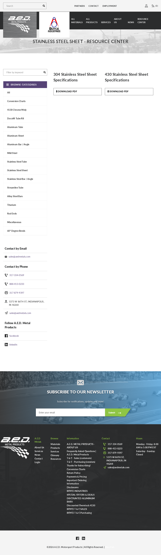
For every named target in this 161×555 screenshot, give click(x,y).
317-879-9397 (16, 292)
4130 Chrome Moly (16, 109)
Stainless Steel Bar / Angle (20, 178)
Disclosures (72, 487)
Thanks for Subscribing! (79, 465)
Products (55, 447)
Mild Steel (12, 153)
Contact (94, 6)
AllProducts (91, 20)
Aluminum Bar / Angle (18, 144)
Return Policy (73, 472)
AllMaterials (77, 20)
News (131, 22)
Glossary (55, 455)
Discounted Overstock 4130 (81, 505)
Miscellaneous (14, 222)
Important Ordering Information (76, 482)
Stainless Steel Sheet (17, 170)
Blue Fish (109, 547)
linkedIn (13, 344)
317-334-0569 (16, 275)
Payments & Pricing (77, 476)
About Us (118, 20)
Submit (111, 412)
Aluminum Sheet (15, 135)
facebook (14, 335)
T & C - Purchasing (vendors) (81, 461)
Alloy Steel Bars (15, 196)
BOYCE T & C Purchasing (79, 512)
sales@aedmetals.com (19, 256)
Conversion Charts (16, 101)
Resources (56, 458)
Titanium (11, 204)
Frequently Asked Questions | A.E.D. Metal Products (81, 453)
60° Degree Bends (16, 230)
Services (106, 22)
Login (37, 462)
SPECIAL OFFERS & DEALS (80, 494)
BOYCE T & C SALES (77, 509)
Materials (55, 444)
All (8, 92)
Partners (79, 6)
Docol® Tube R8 (15, 118)
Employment (110, 6)
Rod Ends (12, 213)
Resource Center (143, 20)
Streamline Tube (15, 187)
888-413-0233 (16, 283)
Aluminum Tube (15, 127)
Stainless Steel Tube (17, 161)
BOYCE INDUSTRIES (77, 490)
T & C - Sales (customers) (79, 458)
